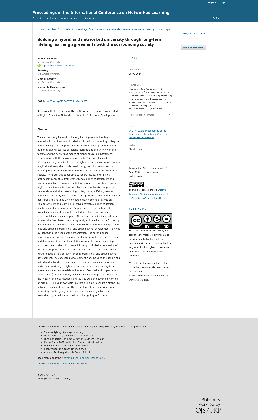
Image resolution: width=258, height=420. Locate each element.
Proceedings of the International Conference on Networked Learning (100, 12)
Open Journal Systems (193, 33)
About (88, 18)
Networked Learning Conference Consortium (62, 363)
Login (223, 2)
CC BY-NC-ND (137, 208)
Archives (51, 18)
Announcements (70, 18)
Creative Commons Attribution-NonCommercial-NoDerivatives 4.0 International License (148, 194)
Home (40, 29)
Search (218, 18)
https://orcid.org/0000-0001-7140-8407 (58, 65)
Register (212, 2)
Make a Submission (193, 47)
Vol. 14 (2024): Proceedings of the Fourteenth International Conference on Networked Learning (107, 29)
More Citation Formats (142, 114)
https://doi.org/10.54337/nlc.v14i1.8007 (65, 101)
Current (36, 18)
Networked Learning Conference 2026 (83, 357)
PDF (136, 57)
